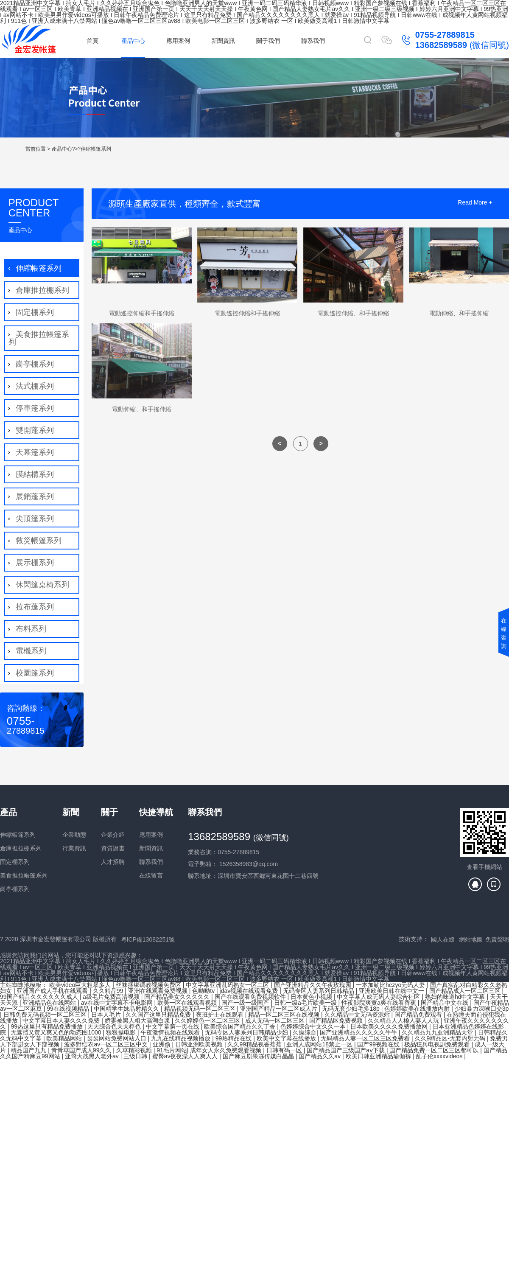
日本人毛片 (107, 1014)
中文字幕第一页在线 (173, 1026)
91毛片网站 (172, 1050)
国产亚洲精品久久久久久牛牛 (359, 1032)
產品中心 (133, 40)
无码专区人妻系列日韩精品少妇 (247, 1032)
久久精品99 (109, 990)
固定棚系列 (34, 312)
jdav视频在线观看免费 (250, 990)
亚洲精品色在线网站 (50, 1002)
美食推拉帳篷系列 (38, 338)
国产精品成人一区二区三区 (465, 990)
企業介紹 (113, 834)
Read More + (475, 202)
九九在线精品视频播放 (181, 1038)
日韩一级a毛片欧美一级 (306, 1002)
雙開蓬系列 (34, 430)
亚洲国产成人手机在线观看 (53, 990)
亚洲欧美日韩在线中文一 (392, 990)
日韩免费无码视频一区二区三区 (45, 1014)
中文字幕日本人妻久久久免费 (61, 1020)
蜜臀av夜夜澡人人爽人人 (186, 1056)
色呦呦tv (204, 990)
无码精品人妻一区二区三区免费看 (366, 1038)
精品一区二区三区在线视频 (284, 1014)
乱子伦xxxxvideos (440, 1056)
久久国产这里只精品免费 (159, 1014)
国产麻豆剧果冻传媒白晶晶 (259, 1056)
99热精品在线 (234, 1038)
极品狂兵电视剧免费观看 (437, 1044)
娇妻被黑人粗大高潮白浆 (138, 1020)
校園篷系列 (34, 673)
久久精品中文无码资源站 (358, 1014)
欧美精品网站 (65, 1038)
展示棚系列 (34, 562)
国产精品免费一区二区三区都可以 (434, 1050)
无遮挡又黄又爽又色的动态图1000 (57, 1032)
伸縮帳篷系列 (96, 149)
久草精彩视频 (135, 1050)
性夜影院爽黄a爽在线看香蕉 (379, 1002)
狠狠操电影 (121, 1032)
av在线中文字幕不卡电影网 (117, 1002)
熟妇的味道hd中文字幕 (456, 996)
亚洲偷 (162, 1044)
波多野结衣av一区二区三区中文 (106, 1044)
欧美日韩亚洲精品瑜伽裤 (379, 1056)
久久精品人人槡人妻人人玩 (404, 1020)
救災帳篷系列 (38, 540)
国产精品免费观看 (419, 1014)
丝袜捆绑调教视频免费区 (149, 984)
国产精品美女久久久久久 (177, 996)
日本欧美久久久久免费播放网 (389, 1026)
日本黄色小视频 (312, 996)
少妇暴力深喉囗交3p (482, 1008)
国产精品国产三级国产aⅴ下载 (346, 1050)
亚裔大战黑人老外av (92, 1056)
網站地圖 (471, 939)
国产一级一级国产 (246, 1002)
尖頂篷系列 (34, 518)
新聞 (70, 812)
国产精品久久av (320, 1056)
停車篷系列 (34, 408)
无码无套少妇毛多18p (351, 1008)
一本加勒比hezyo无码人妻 (391, 984)
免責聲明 (497, 939)
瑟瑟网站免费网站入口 (117, 1038)
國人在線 (443, 939)
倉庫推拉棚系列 (41, 290)
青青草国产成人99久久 (82, 1050)
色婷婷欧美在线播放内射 (417, 1008)
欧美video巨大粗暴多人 (80, 984)
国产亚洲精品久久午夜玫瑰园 (313, 984)
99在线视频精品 (68, 1008)
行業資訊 (74, 848)
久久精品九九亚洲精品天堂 (438, 1032)
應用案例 (178, 40)
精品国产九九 (29, 1050)
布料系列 (30, 629)
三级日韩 (136, 1056)
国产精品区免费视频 (336, 1020)
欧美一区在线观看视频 (187, 1002)
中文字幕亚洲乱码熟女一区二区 (228, 984)
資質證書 (113, 848)
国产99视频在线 (379, 1044)
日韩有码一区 (285, 1050)
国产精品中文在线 (445, 1002)
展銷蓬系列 (34, 496)
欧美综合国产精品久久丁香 (240, 1026)
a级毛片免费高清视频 (112, 996)
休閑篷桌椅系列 (41, 584)
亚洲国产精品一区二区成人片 (279, 1008)
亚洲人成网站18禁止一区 (320, 1044)
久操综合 (304, 1032)
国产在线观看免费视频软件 (251, 996)
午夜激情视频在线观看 (170, 1032)
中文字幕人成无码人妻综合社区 (379, 996)
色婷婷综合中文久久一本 (313, 1026)
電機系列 (30, 651)
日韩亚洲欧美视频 (199, 1044)
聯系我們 (313, 40)
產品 (8, 812)
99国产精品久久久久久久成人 (39, 996)
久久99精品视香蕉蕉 (255, 1044)
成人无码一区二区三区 (275, 1020)
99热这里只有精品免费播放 (47, 1026)
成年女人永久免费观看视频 (226, 1050)
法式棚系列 (34, 386)
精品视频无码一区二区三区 (200, 1008)
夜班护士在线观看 (220, 1014)
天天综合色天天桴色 (115, 1026)
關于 (109, 812)
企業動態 (74, 834)
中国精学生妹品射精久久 (127, 1008)
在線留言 (151, 875)
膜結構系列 (34, 474)
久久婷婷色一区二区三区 (208, 1020)
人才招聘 (113, 861)
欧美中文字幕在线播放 (287, 1038)
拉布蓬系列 (34, 607)
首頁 (92, 40)
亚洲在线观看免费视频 (158, 990)
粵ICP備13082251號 (148, 939)
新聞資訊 (223, 40)
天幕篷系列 (34, 452)
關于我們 (268, 40)
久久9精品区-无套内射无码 (451, 1038)
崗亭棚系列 (34, 364)
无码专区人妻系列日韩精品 (319, 990)
